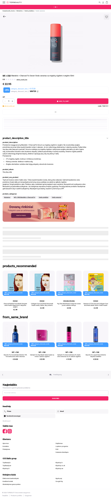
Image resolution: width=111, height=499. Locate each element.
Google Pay (59, 481)
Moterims (7, 197)
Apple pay (59, 478)
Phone (7, 411)
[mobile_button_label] (2, 2)
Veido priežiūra (43, 197)
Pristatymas (6, 449)
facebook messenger (12, 416)
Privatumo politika (16, 495)
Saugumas (28, 495)
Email (60, 411)
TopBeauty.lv (6, 462)
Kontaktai (6, 446)
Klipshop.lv (59, 462)
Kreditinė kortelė (8, 481)
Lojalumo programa (62, 446)
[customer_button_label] (103, 2)
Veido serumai (56, 197)
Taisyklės (5, 495)
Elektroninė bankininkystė (11, 478)
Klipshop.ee (59, 468)
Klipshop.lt (6, 468)
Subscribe (55, 398)
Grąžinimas (59, 443)
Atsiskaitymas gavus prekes (11, 484)
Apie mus (6, 443)
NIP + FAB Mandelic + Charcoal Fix (24, 197)
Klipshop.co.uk (60, 465)
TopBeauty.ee (7, 465)
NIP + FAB (7, 76)
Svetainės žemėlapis (62, 452)
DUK (57, 449)
